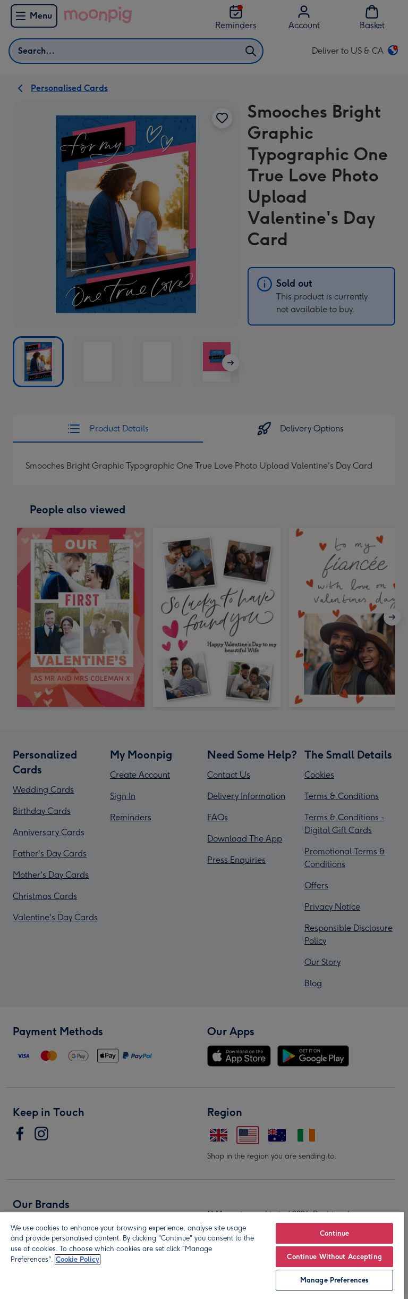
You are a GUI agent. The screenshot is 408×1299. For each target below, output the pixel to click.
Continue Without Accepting (334, 1257)
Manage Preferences (334, 1280)
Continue (335, 1233)
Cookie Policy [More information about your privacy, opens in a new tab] (77, 1259)
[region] (202, 1255)
